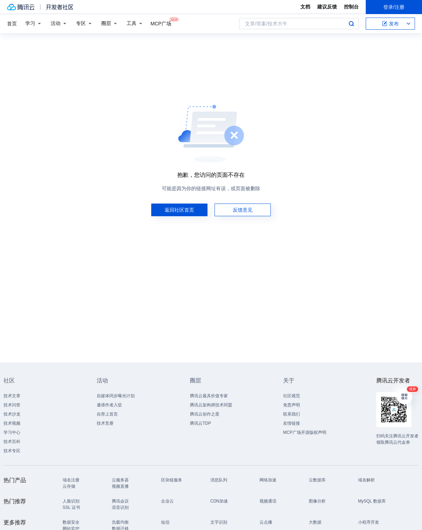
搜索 (351, 23)
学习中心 (12, 432)
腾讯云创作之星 (204, 414)
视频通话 (268, 501)
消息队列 (218, 480)
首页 (12, 23)
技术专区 (12, 450)
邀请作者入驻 (109, 405)
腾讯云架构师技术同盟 (211, 405)
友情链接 (291, 423)
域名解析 (366, 480)
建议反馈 (327, 7)
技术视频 (12, 423)
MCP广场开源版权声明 (304, 432)
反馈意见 (242, 210)
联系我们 (291, 414)
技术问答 (12, 405)
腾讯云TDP (200, 423)
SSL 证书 (71, 507)
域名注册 (71, 480)
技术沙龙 (12, 414)
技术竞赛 (105, 423)
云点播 (266, 522)
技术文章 (12, 395)
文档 (305, 7)
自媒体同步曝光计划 (116, 395)
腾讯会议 (120, 501)
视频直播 (120, 486)
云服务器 (120, 480)
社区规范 (291, 395)
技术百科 (12, 441)
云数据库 (317, 480)
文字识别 (218, 522)
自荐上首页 (107, 414)
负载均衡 (120, 522)
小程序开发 (368, 522)
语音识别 (120, 507)
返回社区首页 (179, 210)
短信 (165, 522)
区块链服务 (171, 480)
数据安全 (71, 522)
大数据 (315, 522)
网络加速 (268, 480)
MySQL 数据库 (372, 501)
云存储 (69, 486)
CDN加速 (219, 501)
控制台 (351, 7)
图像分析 (317, 501)
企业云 (167, 501)
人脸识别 (71, 501)
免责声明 (291, 405)
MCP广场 (161, 23)
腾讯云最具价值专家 (209, 395)
